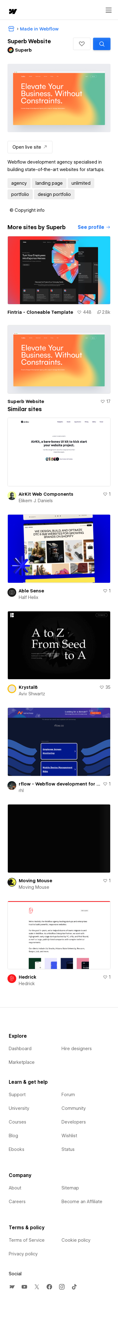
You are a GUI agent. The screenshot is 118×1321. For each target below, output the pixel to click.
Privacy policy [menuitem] (23, 1253)
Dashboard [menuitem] (20, 1048)
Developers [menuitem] (73, 1121)
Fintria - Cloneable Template (40, 312)
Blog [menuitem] (13, 1135)
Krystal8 (28, 687)
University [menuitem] (19, 1108)
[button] (82, 44)
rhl (21, 790)
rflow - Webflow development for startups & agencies (59, 783)
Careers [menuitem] (17, 1201)
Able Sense (31, 590)
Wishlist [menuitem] (69, 1135)
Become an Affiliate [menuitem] (81, 1201)
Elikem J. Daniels (36, 500)
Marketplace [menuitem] (22, 1062)
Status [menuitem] (68, 1149)
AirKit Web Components (46, 494)
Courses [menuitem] (17, 1121)
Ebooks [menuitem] (16, 1149)
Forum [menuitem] (68, 1094)
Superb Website (25, 401)
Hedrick (27, 977)
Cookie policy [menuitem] (76, 1240)
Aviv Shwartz (32, 693)
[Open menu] (109, 10)
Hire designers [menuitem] (76, 1048)
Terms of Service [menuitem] (27, 1240)
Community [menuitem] (73, 1108)
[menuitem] (12, 1287)
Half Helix (28, 597)
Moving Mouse (35, 880)
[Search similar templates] (102, 44)
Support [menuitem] (17, 1094)
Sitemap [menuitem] (70, 1187)
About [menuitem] (15, 1187)
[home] (12, 12)
